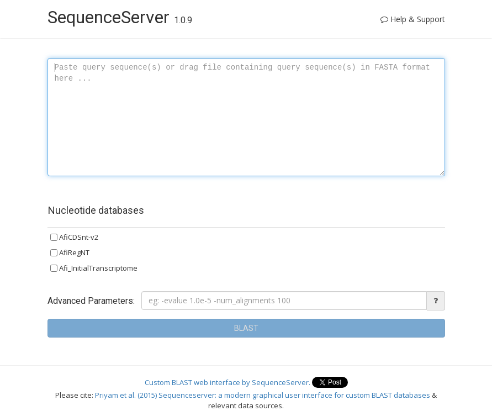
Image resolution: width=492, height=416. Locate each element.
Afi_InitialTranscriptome (93, 268)
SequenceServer (119, 17)
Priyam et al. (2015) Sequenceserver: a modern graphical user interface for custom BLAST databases (263, 395)
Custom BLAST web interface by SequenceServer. (228, 382)
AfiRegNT (69, 252)
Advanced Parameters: (91, 301)
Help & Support (412, 19)
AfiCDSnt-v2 (74, 237)
